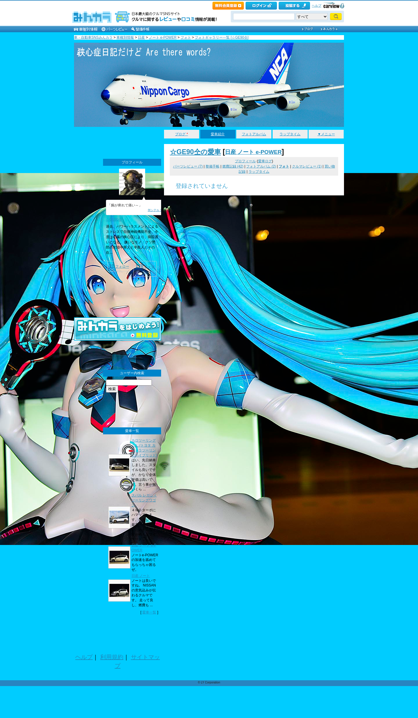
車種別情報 (125, 37)
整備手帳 (212, 166)
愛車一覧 (149, 612)
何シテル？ (155, 210)
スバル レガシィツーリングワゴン (144, 500)
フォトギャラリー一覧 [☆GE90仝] (221, 37)
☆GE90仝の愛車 (195, 152)
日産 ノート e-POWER (253, 152)
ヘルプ (316, 5)
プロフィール (245, 161)
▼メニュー (326, 134)
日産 (141, 37)
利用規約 (111, 657)
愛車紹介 (218, 134)
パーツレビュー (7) (188, 166)
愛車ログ (265, 161)
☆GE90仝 (114, 219)
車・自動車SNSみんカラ (93, 37)
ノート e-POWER (162, 37)
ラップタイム (290, 134)
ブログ (181, 134)
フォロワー (145, 269)
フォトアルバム (254, 134)
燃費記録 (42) (233, 166)
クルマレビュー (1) (307, 166)
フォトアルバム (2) (261, 166)
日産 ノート (140, 576)
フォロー (119, 266)
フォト (186, 37)
